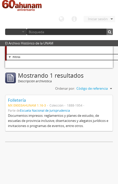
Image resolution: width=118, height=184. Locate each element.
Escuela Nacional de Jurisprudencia (45, 110)
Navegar (16, 32)
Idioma (61, 19)
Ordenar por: (65, 88)
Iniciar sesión (98, 19)
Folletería (17, 100)
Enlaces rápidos (74, 19)
